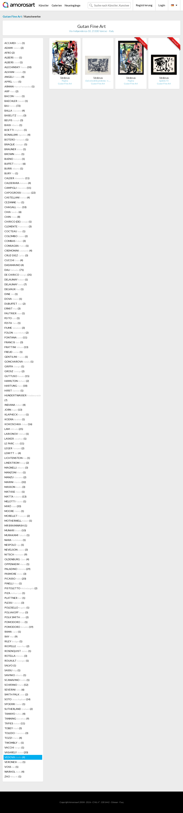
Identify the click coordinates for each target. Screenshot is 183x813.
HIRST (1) (13, 390)
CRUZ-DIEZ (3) (16, 255)
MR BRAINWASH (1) (15, 525)
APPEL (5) (12, 81)
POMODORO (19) (18, 626)
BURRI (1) (13, 168)
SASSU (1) (12, 670)
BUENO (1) (14, 158)
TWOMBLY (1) (14, 742)
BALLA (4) (14, 110)
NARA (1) (15, 539)
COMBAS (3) (15, 240)
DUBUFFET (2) (15, 303)
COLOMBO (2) (16, 236)
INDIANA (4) (15, 404)
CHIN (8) (12, 216)
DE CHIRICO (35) (18, 274)
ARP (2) (11, 91)
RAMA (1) (12, 631)
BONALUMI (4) (17, 134)
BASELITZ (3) (15, 115)
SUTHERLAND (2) (18, 708)
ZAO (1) (12, 776)
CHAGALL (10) (15, 207)
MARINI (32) (15, 482)
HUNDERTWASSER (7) (22, 398)
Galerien (57, 5)
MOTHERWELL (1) (18, 520)
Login (161, 5)
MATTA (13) (15, 496)
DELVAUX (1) (14, 289)
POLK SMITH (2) (16, 617)
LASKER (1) (15, 438)
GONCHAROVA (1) (18, 361)
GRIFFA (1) (14, 366)
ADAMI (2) (14, 47)
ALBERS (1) (13, 57)
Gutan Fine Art (12, 16)
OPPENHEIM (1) (16, 564)
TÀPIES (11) (14, 723)
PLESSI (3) (14, 602)
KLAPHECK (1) (16, 414)
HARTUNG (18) (15, 385)
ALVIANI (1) (15, 71)
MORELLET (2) (17, 515)
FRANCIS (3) (13, 342)
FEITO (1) (12, 318)
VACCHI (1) (14, 747)
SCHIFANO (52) (16, 684)
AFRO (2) (9, 52)
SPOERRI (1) (14, 704)
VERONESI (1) (14, 761)
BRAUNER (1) (15, 149)
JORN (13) (13, 409)
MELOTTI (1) (15, 501)
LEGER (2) (14, 448)
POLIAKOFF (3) (16, 612)
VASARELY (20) (16, 752)
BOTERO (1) (16, 139)
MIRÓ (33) (12, 506)
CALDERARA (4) (17, 182)
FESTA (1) (12, 322)
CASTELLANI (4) (17, 197)
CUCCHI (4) (13, 260)
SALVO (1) (10, 665)
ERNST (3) (12, 308)
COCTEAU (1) (14, 231)
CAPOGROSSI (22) (20, 192)
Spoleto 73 (164, 80)
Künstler (44, 5)
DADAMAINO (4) (14, 265)
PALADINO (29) (17, 568)
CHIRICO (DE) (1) (18, 221)
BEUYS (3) (13, 120)
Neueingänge (72, 5)
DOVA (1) (13, 298)
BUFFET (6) (15, 163)
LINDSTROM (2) (16, 462)
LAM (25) (13, 428)
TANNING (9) (16, 718)
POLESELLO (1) (16, 607)
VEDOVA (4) (14, 757)
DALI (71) (14, 269)
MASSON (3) (14, 486)
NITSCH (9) (15, 554)
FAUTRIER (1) (14, 313)
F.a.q (121, 802)
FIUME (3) (14, 327)
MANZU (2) (15, 477)
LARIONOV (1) (16, 433)
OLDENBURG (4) (16, 559)
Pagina (65, 80)
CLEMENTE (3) (18, 226)
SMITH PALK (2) (16, 694)
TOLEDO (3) (16, 733)
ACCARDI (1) (14, 43)
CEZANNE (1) (14, 202)
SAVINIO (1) (15, 675)
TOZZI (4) (13, 737)
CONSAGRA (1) (16, 245)
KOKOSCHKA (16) (18, 424)
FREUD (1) (13, 351)
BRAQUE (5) (15, 144)
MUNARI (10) (15, 530)
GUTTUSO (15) (16, 376)
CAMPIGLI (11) (17, 187)
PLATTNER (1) (14, 597)
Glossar (114, 802)
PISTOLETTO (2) (20, 588)
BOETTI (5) (15, 129)
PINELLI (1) (13, 583)
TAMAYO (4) (14, 713)
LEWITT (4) (12, 453)
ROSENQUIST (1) (17, 650)
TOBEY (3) (13, 728)
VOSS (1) (11, 766)
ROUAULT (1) (16, 660)
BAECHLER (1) (16, 100)
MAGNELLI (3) (16, 467)
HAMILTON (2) (16, 380)
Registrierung (144, 5)
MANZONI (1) (15, 472)
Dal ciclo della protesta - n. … (97, 80)
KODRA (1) (14, 419)
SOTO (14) (17, 699)
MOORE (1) (14, 511)
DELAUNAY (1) (16, 279)
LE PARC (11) (14, 443)
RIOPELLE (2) (16, 646)
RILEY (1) (13, 641)
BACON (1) (14, 96)
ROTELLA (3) (15, 655)
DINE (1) (11, 293)
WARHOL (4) (14, 771)
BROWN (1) (14, 154)
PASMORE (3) (15, 573)
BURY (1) (11, 173)
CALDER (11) (16, 178)
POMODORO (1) (16, 622)
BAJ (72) (12, 105)
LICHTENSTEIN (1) (17, 457)
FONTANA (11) (15, 337)
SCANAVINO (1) (16, 679)
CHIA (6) (12, 211)
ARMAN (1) (19, 86)
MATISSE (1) (14, 491)
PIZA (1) (14, 593)
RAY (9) (11, 636)
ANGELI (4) (14, 76)
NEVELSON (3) (16, 549)
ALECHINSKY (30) (17, 67)
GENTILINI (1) (16, 356)
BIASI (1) (13, 125)
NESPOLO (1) (14, 544)
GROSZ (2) (14, 371)
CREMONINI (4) (18, 250)
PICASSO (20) (15, 578)
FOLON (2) (16, 332)
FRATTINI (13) (16, 347)
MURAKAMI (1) (16, 535)
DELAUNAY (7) (15, 284)
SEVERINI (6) (14, 689)
